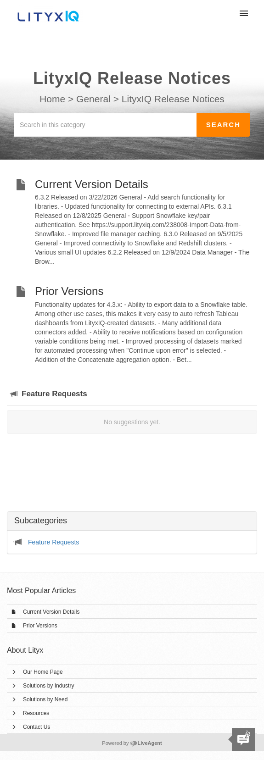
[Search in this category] (105, 125)
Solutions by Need (45, 699)
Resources (36, 713)
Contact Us (36, 727)
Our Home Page (43, 672)
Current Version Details (51, 612)
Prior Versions (40, 625)
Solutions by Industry (48, 685)
